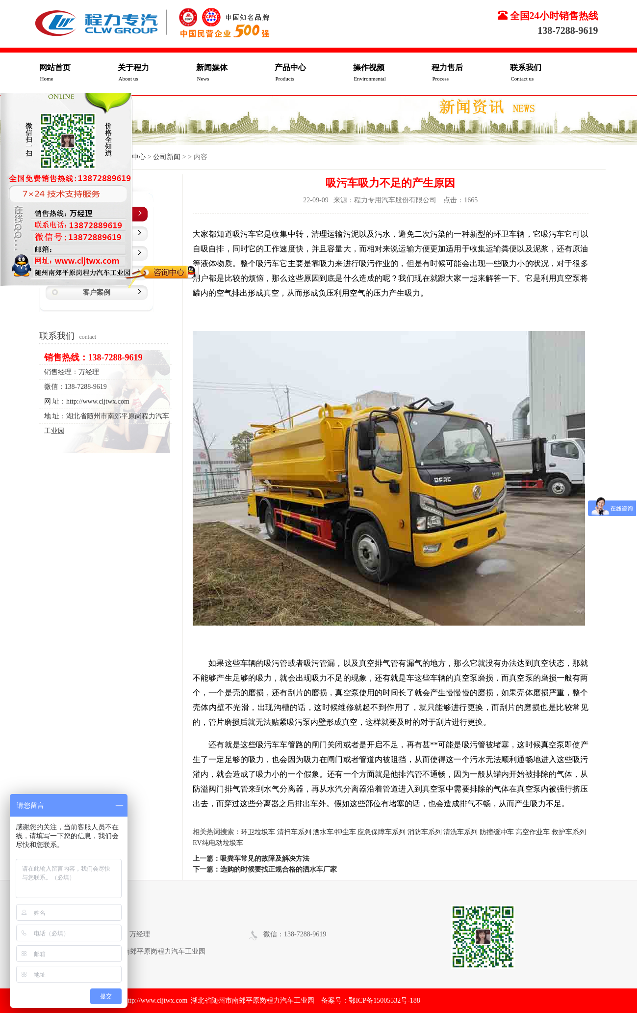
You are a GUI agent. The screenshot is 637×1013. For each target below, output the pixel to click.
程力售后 (471, 73)
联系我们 (549, 73)
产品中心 (314, 73)
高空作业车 (532, 832)
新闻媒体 (235, 73)
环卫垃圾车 (258, 832)
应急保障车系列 (381, 832)
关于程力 (157, 73)
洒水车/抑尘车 (334, 832)
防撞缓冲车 (497, 832)
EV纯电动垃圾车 (218, 843)
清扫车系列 (294, 832)
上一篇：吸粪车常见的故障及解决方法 (251, 858)
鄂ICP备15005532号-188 (384, 1000)
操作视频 (392, 73)
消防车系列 (425, 832)
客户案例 (96, 292)
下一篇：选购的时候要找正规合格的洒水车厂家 (265, 869)
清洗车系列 (460, 832)
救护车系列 (569, 832)
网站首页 (78, 73)
